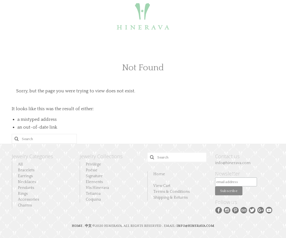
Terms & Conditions (171, 191)
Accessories (28, 199)
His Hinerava (97, 188)
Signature (94, 176)
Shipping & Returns (170, 197)
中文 (88, 226)
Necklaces (27, 182)
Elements (94, 182)
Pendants (26, 188)
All (20, 164)
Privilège (93, 164)
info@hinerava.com (233, 163)
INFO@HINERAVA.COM (195, 226)
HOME (77, 226)
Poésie (91, 170)
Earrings (25, 176)
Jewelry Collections (101, 156)
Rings (23, 193)
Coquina (93, 199)
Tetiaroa (93, 193)
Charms (25, 205)
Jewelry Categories (32, 156)
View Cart (161, 186)
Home (159, 174)
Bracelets (26, 170)
